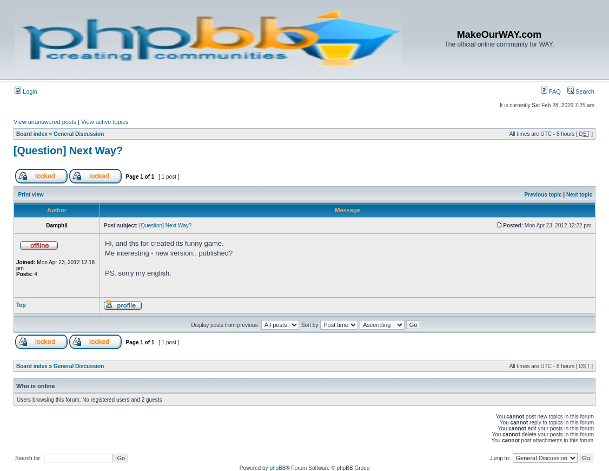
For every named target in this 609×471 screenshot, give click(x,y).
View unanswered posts (45, 122)
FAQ (551, 91)
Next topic (579, 195)
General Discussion (79, 134)
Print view (31, 195)
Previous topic (543, 195)
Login (26, 91)
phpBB (277, 468)
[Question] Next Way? (68, 150)
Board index (32, 134)
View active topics (104, 122)
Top (21, 305)
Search (580, 91)
